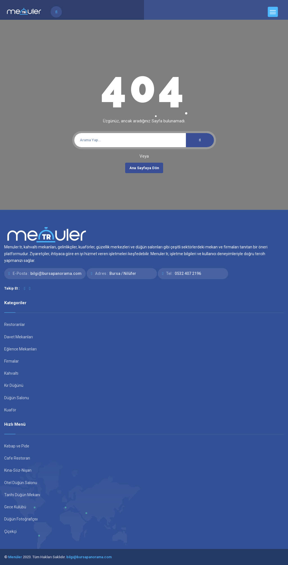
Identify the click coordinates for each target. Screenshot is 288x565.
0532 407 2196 (188, 273)
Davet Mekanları (18, 337)
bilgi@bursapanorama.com (56, 273)
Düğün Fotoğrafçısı (21, 519)
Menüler (15, 557)
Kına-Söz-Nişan (18, 470)
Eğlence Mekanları (20, 349)
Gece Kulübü (15, 507)
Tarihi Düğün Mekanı (22, 495)
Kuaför (10, 410)
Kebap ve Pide (16, 446)
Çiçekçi (10, 531)
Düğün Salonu (16, 398)
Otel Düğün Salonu (20, 482)
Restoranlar (14, 324)
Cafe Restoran (17, 458)
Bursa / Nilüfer (122, 273)
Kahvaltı (11, 373)
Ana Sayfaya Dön (144, 168)
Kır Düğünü (13, 385)
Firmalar (11, 361)
